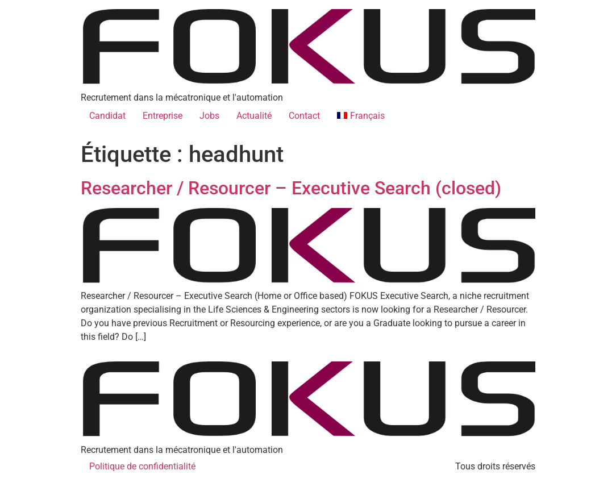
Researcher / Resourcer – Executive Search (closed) (291, 188)
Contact (304, 115)
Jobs (209, 115)
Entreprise (162, 115)
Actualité (254, 115)
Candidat (107, 115)
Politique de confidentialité (142, 466)
